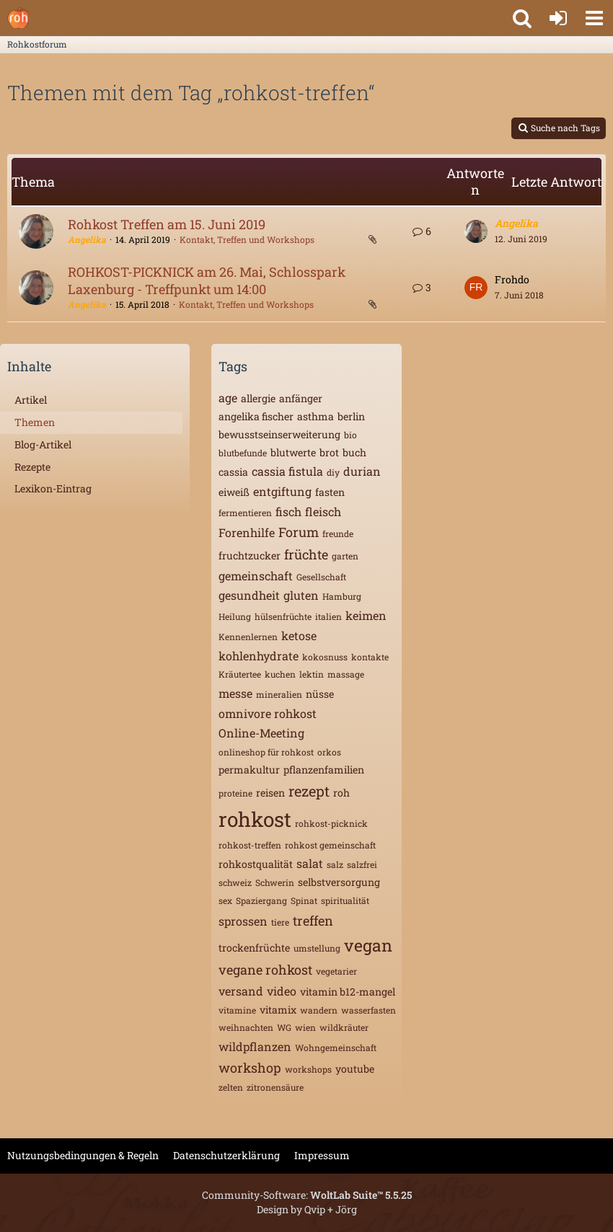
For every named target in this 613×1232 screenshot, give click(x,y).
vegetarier (336, 971)
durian (362, 471)
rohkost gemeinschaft (330, 845)
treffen (313, 920)
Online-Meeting (261, 732)
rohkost (255, 819)
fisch (288, 511)
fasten (330, 492)
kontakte (370, 656)
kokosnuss (325, 656)
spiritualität (345, 900)
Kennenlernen (248, 636)
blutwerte (293, 452)
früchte (306, 554)
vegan (368, 945)
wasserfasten (368, 1010)
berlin (351, 416)
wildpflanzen (255, 1046)
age (228, 397)
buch (354, 452)
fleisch (323, 511)
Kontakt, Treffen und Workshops (247, 239)
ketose (299, 635)
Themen (34, 422)
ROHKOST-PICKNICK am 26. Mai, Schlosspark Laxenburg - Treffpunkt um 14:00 (206, 280)
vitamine (237, 1010)
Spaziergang (261, 900)
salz (335, 864)
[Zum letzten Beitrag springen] (476, 231)
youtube (354, 1069)
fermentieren (245, 512)
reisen (270, 792)
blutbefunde (243, 452)
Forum (298, 532)
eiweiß (234, 492)
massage (345, 674)
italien (328, 616)
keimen (366, 615)
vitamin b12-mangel (347, 991)
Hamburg (341, 596)
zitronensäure (275, 1087)
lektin (311, 674)
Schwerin (274, 882)
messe (235, 693)
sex (225, 900)
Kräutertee (240, 674)
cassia (233, 472)
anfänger (300, 398)
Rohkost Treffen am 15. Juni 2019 (166, 224)
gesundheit (249, 595)
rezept (309, 790)
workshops (308, 1069)
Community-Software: (307, 1195)
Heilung (235, 616)
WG (284, 1027)
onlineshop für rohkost (266, 752)
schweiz (235, 882)
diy (333, 472)
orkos (329, 752)
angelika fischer (256, 416)
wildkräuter (344, 1027)
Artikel (30, 400)
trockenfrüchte (254, 947)
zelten (231, 1087)
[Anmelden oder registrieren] (558, 18)
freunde (337, 533)
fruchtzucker (250, 555)
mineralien (279, 694)
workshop (250, 1067)
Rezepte (32, 467)
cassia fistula (287, 471)
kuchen (280, 674)
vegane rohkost (265, 969)
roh (341, 792)
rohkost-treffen (250, 845)
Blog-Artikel (42, 444)
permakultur (249, 769)
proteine (235, 793)
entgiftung (282, 491)
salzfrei (362, 864)
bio (350, 434)
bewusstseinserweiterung (279, 434)
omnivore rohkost (268, 713)
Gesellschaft (321, 576)
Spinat (304, 900)
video (281, 990)
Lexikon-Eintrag (53, 488)
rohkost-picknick (331, 823)
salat (309, 863)
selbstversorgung (339, 882)
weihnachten (246, 1027)
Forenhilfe (247, 532)
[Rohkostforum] (18, 18)
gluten (301, 595)
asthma (315, 416)
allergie (258, 398)
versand (241, 990)
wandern (319, 1010)
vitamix (278, 1009)
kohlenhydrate (259, 655)
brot (329, 452)
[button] (594, 18)
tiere (280, 922)
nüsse (320, 694)
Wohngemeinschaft (335, 1047)
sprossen (243, 921)
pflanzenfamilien (323, 769)
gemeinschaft (256, 575)
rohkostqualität (256, 864)
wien (305, 1027)
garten (345, 556)
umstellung (317, 948)
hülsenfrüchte (283, 616)
